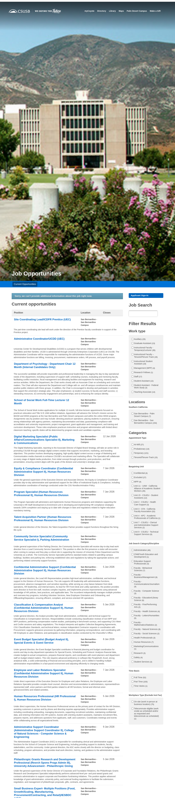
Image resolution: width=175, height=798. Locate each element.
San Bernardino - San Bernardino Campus (145, 422)
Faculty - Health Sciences (147, 612)
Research (139, 653)
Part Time (140, 682)
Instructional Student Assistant (143, 363)
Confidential (140, 473)
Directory (101, 11)
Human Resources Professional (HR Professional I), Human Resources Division (43, 705)
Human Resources (144, 642)
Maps (121, 11)
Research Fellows (143, 373)
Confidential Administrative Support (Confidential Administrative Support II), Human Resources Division (41, 575)
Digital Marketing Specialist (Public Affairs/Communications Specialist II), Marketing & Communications (40, 440)
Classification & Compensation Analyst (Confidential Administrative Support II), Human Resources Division (41, 613)
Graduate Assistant (144, 344)
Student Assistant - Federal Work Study (146, 386)
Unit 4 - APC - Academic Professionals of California (147, 517)
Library (112, 11)
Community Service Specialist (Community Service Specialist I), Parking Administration (44, 542)
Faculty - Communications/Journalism (146, 584)
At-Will (139, 445)
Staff (138, 377)
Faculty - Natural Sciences (147, 629)
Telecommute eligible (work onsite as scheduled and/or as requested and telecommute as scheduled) (146, 714)
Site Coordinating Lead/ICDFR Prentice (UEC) (40, 321)
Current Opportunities (25, 284)
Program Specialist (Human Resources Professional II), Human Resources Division (44, 495)
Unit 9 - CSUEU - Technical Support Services (146, 533)
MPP (137, 482)
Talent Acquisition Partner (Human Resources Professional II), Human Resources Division (38, 522)
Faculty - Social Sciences (146, 634)
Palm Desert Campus (137, 11)
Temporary (141, 453)
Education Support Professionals (142, 562)
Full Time (140, 678)
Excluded (140, 478)
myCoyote (89, 11)
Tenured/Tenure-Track (146, 458)
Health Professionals (144, 638)
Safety (138, 658)
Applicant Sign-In (140, 295)
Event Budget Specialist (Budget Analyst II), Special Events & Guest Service (44, 647)
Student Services (143, 662)
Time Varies (140, 686)
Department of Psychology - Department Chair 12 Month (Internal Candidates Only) (43, 365)
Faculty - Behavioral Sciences (143, 569)
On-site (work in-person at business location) (145, 703)
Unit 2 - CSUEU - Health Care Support (145, 503)
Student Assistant (144, 381)
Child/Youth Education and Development (146, 556)
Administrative (142, 550)
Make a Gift (155, 11)
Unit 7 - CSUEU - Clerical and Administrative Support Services (146, 525)
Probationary (141, 449)
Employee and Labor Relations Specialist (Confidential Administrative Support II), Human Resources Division (42, 680)
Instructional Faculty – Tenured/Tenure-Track (146, 356)
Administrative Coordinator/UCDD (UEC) (41, 339)
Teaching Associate (144, 392)
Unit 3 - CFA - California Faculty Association (144, 510)
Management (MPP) (144, 368)
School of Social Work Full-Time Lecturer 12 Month (44, 402)
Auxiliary (139, 339)
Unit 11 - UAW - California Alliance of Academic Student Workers (147, 488)
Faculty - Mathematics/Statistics (145, 624)
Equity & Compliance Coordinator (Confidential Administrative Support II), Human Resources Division (41, 473)
